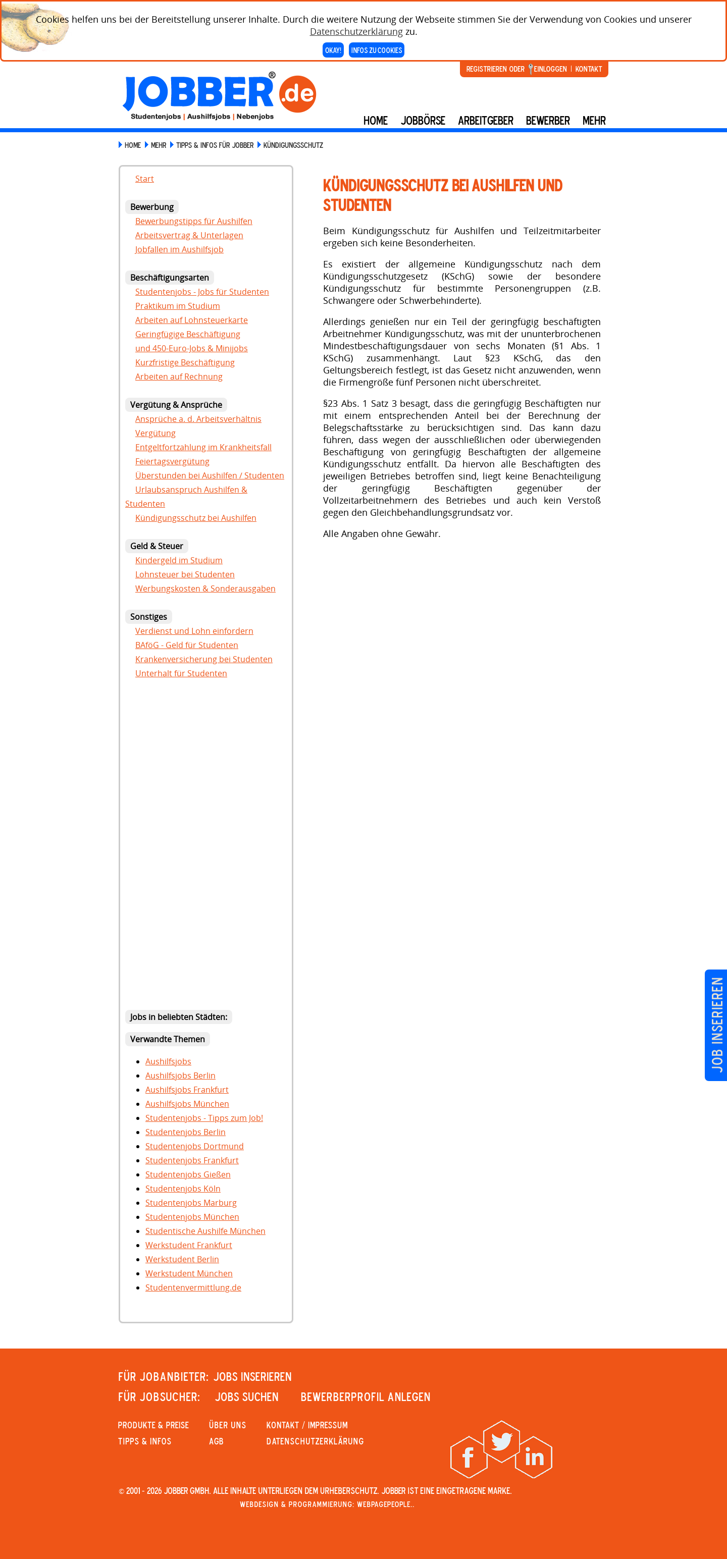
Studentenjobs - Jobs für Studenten (202, 291)
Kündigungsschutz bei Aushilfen (195, 517)
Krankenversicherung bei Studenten (204, 659)
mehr (594, 120)
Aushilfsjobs (168, 1061)
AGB (216, 1440)
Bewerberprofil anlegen (366, 1396)
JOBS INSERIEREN (252, 1376)
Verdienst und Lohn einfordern (194, 630)
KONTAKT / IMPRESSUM (307, 1424)
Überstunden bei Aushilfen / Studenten (209, 475)
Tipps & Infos (145, 1440)
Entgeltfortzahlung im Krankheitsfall (203, 447)
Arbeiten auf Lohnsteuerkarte (191, 320)
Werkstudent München (189, 1273)
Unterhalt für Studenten (181, 673)
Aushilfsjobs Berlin (180, 1075)
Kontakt (589, 69)
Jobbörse (422, 120)
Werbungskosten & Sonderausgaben (205, 588)
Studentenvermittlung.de (193, 1287)
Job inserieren (716, 1025)
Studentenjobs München (192, 1216)
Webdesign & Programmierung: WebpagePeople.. (327, 1504)
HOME (133, 145)
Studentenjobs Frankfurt (192, 1160)
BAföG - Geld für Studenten (186, 645)
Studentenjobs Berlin (185, 1132)
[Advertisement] (206, 846)
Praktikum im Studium (177, 305)
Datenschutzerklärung (356, 31)
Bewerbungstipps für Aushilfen (193, 221)
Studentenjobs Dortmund (194, 1146)
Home (376, 120)
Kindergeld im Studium (179, 560)
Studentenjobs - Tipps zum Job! (204, 1117)
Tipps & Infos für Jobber (214, 145)
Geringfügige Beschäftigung (187, 334)
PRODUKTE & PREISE (153, 1424)
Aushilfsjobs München (187, 1103)
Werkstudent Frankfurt (188, 1245)
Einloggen (550, 69)
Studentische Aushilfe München (205, 1231)
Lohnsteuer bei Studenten (185, 574)
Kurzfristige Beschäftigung (185, 362)
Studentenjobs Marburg (191, 1202)
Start (144, 178)
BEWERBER (548, 120)
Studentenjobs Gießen (188, 1174)
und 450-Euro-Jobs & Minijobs (191, 348)
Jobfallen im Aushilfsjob (179, 249)
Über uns (227, 1424)
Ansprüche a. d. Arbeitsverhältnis (198, 418)
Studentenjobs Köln (183, 1188)
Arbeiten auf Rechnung (179, 376)
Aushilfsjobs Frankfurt (187, 1089)
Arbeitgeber (485, 120)
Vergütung (155, 433)
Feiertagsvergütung (172, 461)
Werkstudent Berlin (182, 1259)
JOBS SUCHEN (247, 1396)
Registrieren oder (495, 69)
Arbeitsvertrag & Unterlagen (189, 235)
